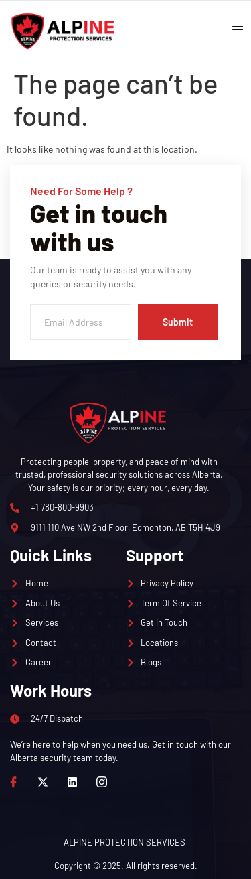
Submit (178, 322)
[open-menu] (233, 31)
